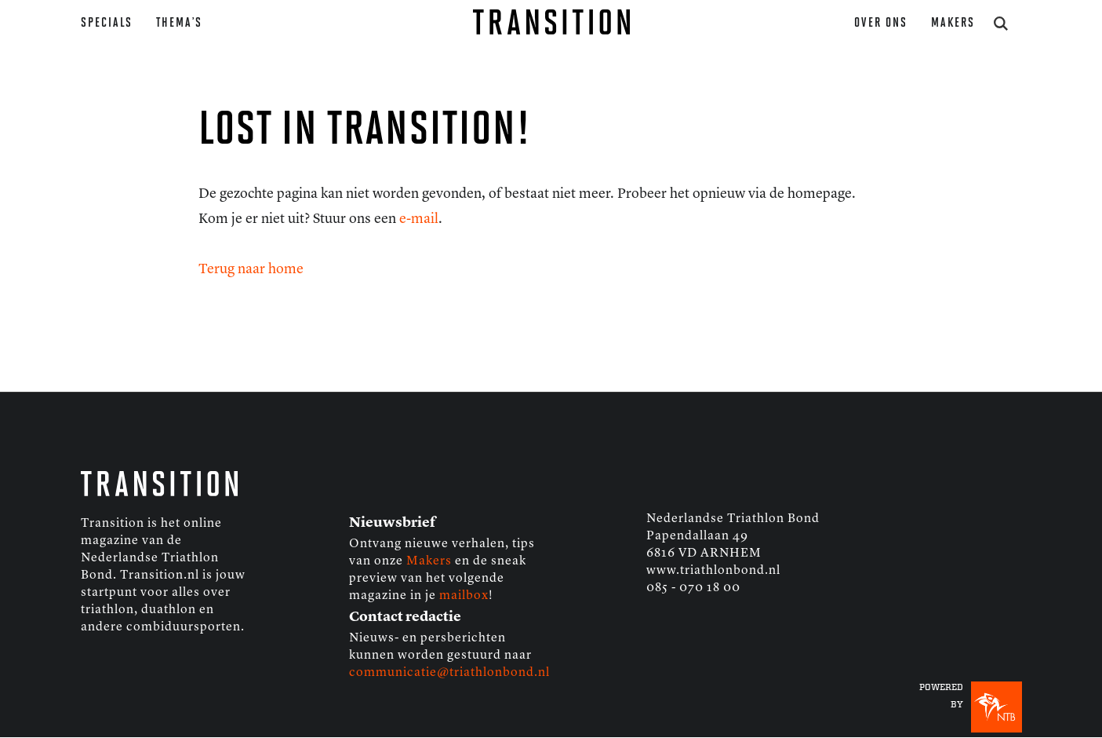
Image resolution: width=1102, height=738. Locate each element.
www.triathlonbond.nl (713, 570)
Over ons (880, 23)
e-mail (418, 219)
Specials (107, 23)
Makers (953, 23)
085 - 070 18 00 (693, 588)
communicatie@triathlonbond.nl (449, 673)
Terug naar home (251, 269)
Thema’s (179, 23)
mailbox (464, 596)
